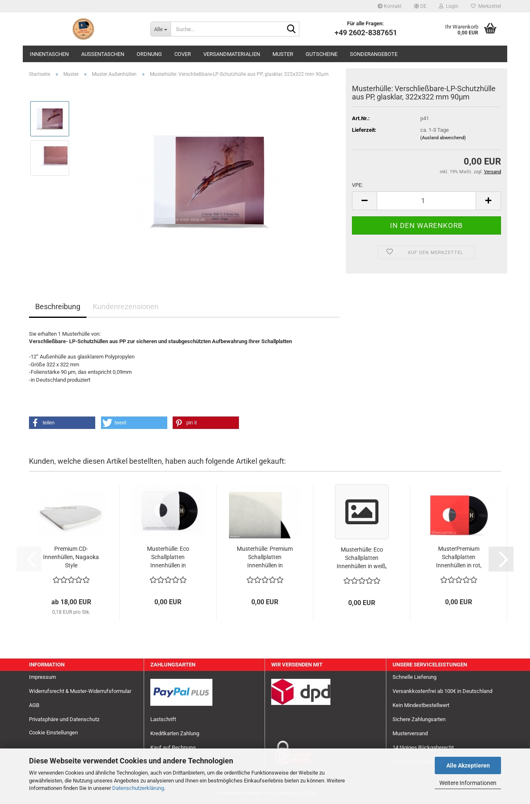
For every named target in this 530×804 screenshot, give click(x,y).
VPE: (357, 185)
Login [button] (448, 6)
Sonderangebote (374, 54)
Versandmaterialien (231, 54)
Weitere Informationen (467, 783)
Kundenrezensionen (126, 306)
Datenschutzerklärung (138, 788)
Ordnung (149, 54)
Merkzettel (486, 6)
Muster (282, 54)
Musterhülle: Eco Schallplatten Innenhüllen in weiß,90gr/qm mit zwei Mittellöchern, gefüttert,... (168, 557)
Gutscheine (321, 54)
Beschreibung (57, 306)
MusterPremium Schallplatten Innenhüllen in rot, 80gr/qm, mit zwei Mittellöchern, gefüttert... (459, 557)
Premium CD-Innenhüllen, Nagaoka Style (71, 557)
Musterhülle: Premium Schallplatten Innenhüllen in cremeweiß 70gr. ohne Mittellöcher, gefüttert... (265, 557)
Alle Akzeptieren (468, 765)
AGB (34, 705)
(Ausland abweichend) (443, 137)
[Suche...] (160, 29)
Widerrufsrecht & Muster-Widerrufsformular (80, 691)
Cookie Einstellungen (53, 732)
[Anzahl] (426, 200)
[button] (420, 6)
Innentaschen (49, 54)
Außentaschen (102, 54)
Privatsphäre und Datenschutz (64, 719)
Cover (182, 54)
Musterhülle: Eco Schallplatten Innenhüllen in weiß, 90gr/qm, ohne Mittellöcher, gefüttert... (362, 558)
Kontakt (390, 6)
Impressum (42, 677)
